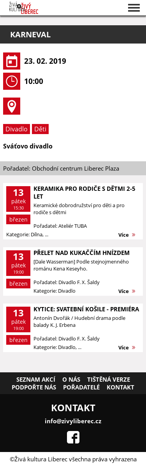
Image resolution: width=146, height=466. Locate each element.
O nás (71, 379)
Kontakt (120, 387)
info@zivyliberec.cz (73, 421)
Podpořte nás (34, 387)
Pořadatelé (81, 387)
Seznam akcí (35, 379)
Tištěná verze (108, 379)
